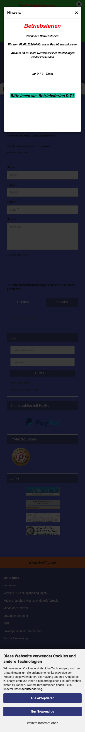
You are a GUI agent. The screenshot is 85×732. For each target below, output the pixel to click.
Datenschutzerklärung (28, 689)
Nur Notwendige (42, 711)
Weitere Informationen (42, 723)
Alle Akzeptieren (42, 698)
